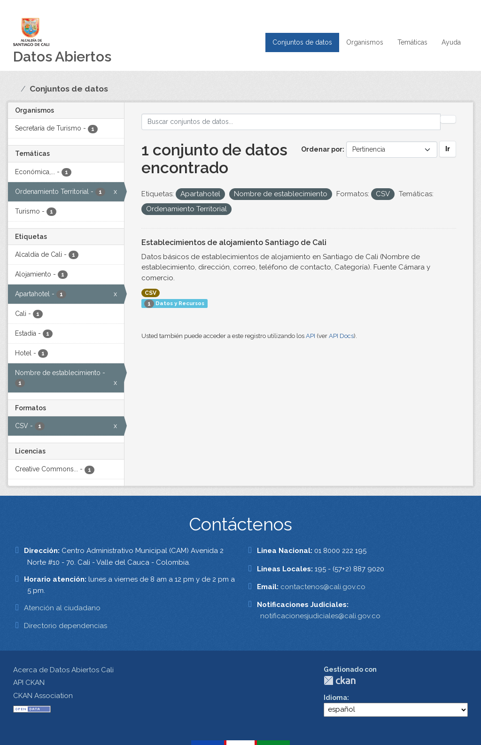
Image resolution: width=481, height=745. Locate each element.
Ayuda (451, 42)
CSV (150, 293)
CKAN (340, 680)
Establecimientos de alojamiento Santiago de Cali (233, 242)
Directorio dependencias (65, 626)
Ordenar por (321, 149)
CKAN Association (43, 695)
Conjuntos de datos (302, 42)
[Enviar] (448, 119)
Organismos (364, 42)
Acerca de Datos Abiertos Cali (63, 670)
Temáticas (412, 42)
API (310, 335)
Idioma (335, 697)
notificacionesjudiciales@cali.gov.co (320, 616)
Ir (447, 149)
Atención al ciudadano (62, 608)
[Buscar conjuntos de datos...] (291, 122)
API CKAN (29, 682)
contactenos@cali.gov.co (322, 587)
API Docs (341, 335)
